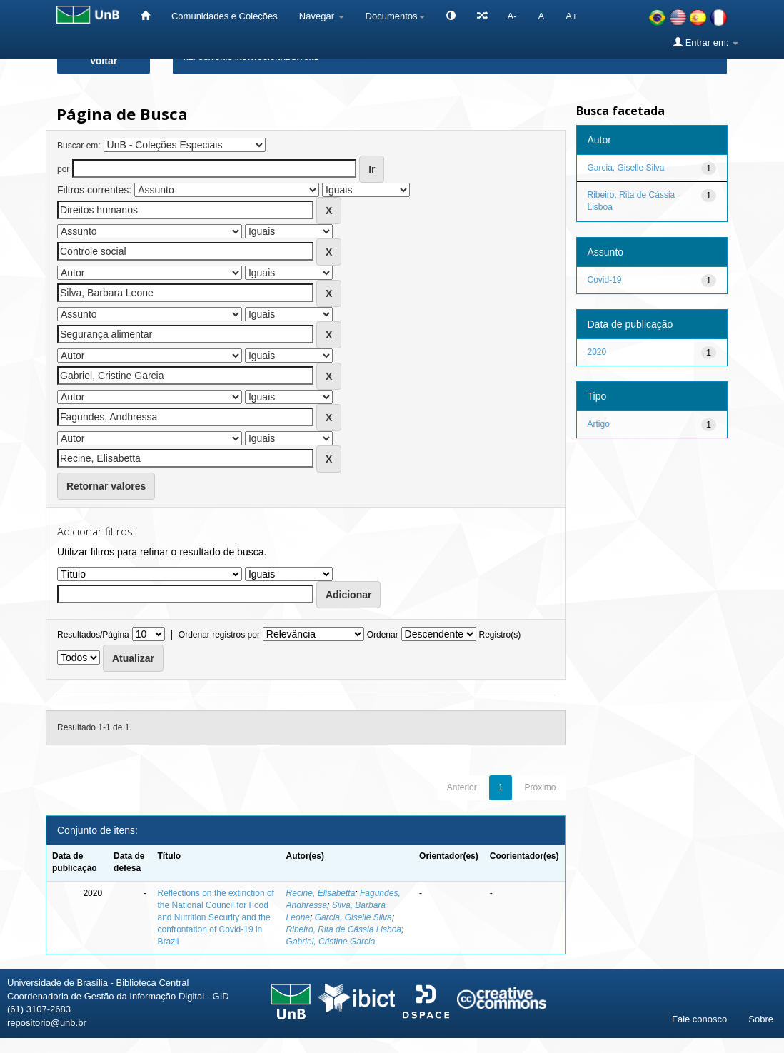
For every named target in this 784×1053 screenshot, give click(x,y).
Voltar (104, 60)
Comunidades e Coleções (224, 16)
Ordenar (382, 635)
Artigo (599, 424)
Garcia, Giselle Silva (353, 917)
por (63, 169)
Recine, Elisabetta (321, 893)
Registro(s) (499, 635)
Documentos (395, 16)
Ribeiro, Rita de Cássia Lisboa (343, 929)
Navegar (321, 16)
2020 (597, 352)
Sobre (760, 1019)
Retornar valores (106, 486)
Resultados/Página (93, 635)
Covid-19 (605, 280)
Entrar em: (705, 42)
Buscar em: (79, 146)
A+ (571, 16)
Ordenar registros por (219, 635)
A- (512, 16)
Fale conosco (699, 1019)
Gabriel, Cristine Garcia (331, 942)
